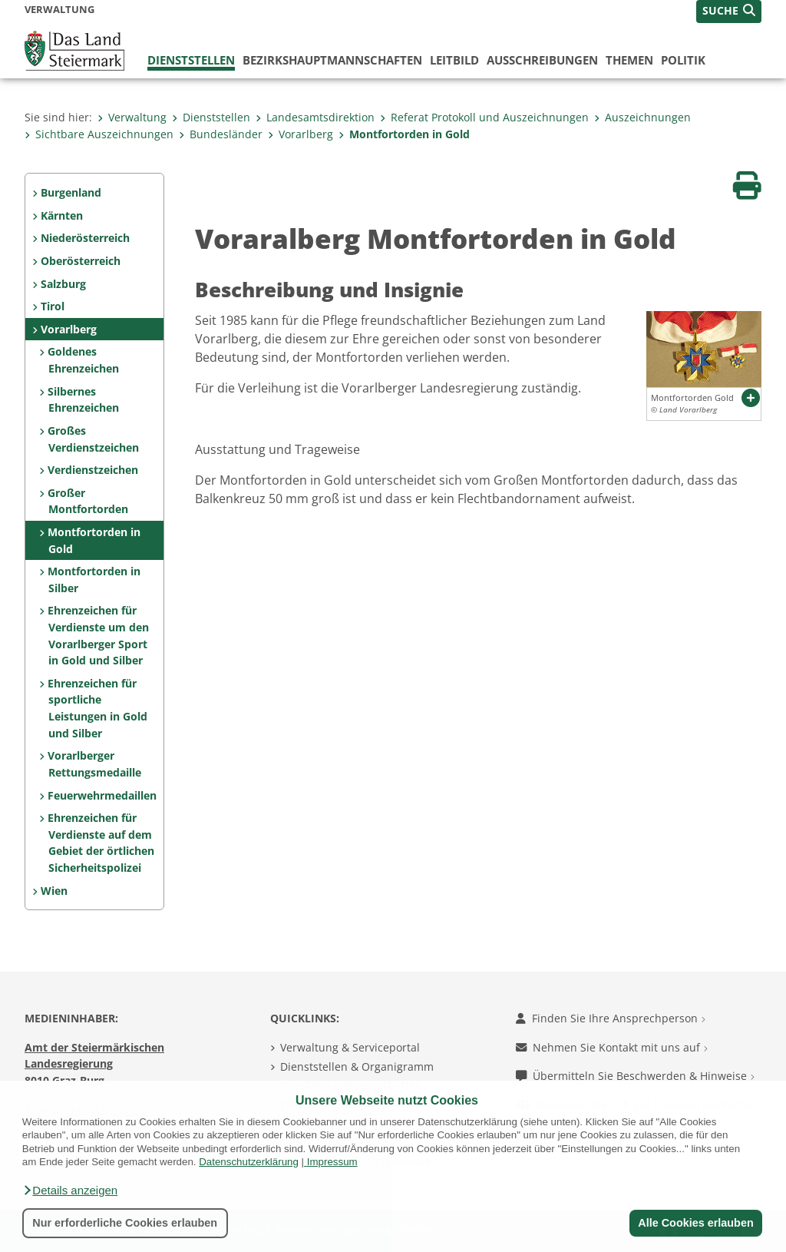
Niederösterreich (85, 237)
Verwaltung (132, 117)
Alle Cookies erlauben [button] (695, 1223)
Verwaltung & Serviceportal (350, 1047)
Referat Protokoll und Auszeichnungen (484, 117)
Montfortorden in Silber (94, 579)
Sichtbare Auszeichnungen (99, 134)
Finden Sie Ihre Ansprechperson (610, 1018)
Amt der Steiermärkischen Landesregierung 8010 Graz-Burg (94, 1064)
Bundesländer (221, 134)
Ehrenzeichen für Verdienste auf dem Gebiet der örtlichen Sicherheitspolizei (101, 842)
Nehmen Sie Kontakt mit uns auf (612, 1047)
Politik (683, 60)
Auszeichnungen (642, 117)
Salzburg (63, 284)
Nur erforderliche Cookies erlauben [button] (124, 1223)
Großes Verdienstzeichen (93, 439)
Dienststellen (191, 60)
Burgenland (71, 192)
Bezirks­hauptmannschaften (332, 60)
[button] (69, 1190)
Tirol (52, 306)
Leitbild (454, 60)
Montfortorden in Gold (404, 134)
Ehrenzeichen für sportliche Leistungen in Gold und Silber (97, 708)
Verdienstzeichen (93, 469)
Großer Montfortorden (87, 501)
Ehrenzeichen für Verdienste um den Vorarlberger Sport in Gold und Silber (98, 635)
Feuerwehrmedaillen (102, 795)
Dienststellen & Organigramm (357, 1066)
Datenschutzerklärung (249, 1162)
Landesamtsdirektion (315, 117)
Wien (54, 890)
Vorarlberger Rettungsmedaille (94, 764)
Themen (629, 60)
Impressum (332, 1162)
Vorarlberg (300, 134)
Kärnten (62, 215)
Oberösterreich (81, 260)
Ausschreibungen (542, 60)
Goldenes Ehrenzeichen (83, 360)
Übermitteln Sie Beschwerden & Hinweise (635, 1075)
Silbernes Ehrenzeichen (83, 400)
